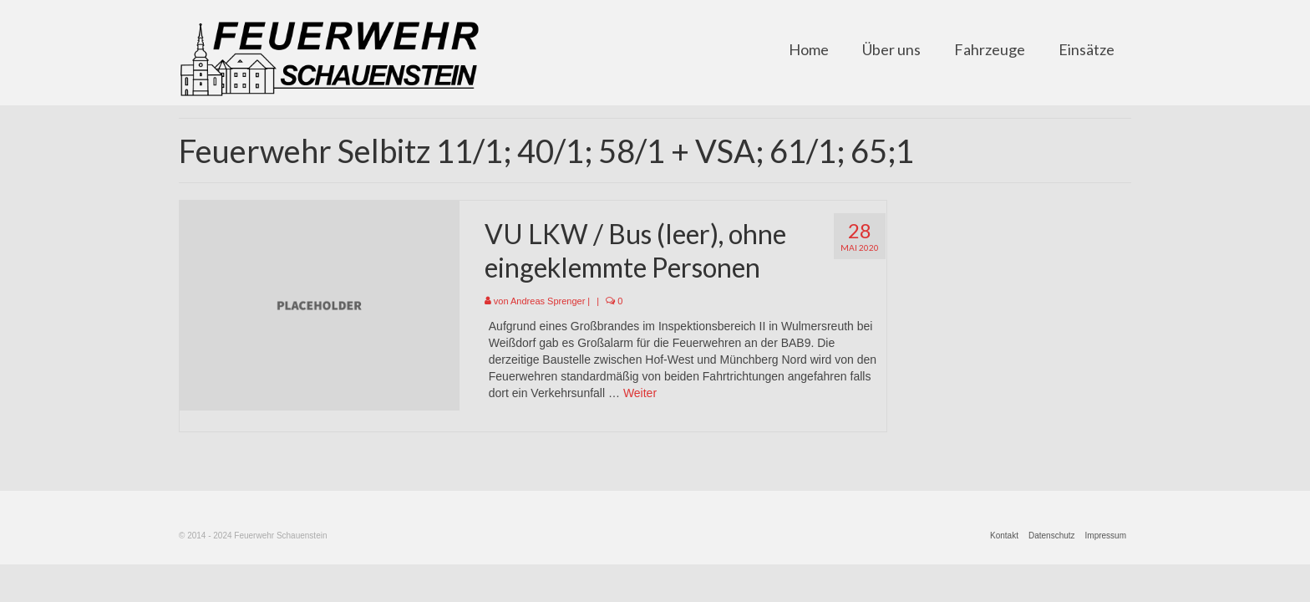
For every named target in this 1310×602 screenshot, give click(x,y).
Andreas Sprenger (547, 301)
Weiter (640, 393)
